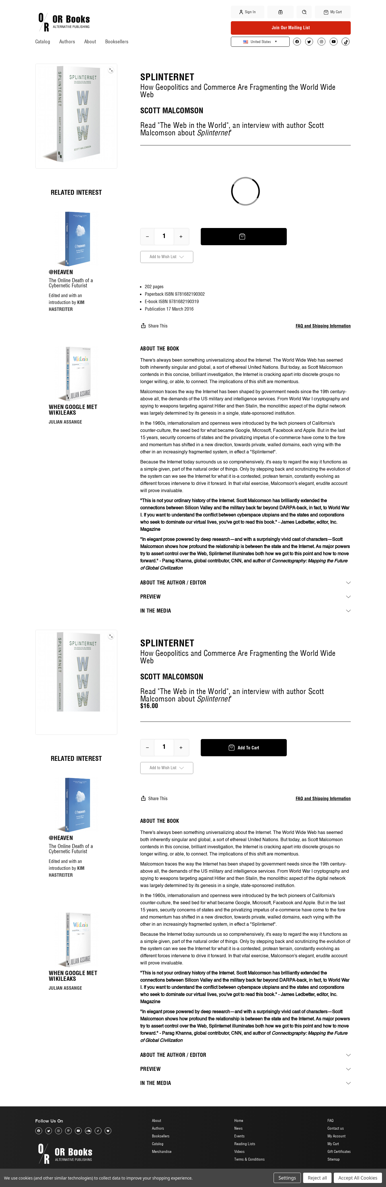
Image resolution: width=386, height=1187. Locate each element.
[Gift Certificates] (280, 12)
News (238, 1128)
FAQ (330, 1120)
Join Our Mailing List (291, 27)
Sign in (247, 12)
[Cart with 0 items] (333, 12)
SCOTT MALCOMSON (171, 110)
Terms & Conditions (249, 1159)
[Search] (304, 12)
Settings (287, 1178)
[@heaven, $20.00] (76, 238)
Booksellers (116, 41)
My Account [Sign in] (336, 1136)
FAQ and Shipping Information (323, 326)
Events (239, 1136)
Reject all (317, 1178)
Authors (67, 41)
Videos (239, 1151)
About (90, 41)
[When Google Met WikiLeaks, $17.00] (76, 373)
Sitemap (333, 1159)
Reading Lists (244, 1144)
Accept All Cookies (357, 1178)
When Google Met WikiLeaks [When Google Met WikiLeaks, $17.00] (73, 410)
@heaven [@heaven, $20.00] (61, 272)
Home (238, 1120)
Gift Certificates (339, 1151)
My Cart (333, 1144)
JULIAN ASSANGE (65, 422)
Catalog (42, 41)
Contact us (335, 1128)
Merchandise (161, 1151)
